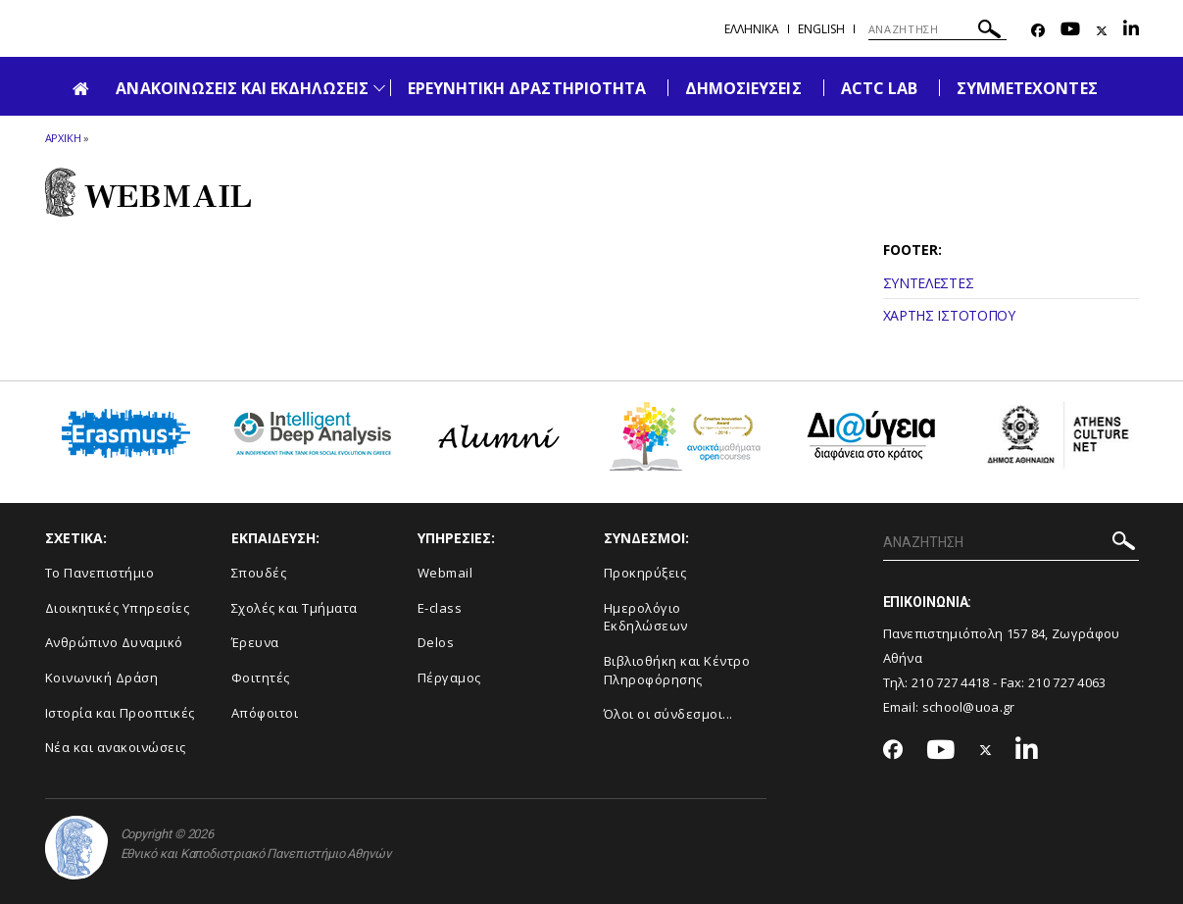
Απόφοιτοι (265, 713)
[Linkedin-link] (1131, 31)
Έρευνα (255, 642)
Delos (436, 642)
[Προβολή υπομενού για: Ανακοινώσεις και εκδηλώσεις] (379, 87)
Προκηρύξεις (645, 572)
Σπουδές (259, 572)
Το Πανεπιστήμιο (100, 572)
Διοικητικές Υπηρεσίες (117, 608)
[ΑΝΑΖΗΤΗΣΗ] (937, 29)
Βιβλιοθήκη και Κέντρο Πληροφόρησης (677, 670)
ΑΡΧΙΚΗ (63, 137)
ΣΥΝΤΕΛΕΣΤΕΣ (928, 283)
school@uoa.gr (968, 707)
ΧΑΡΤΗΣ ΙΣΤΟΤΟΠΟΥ (949, 315)
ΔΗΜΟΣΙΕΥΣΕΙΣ (743, 88)
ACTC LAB (879, 88)
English (821, 29)
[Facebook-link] (1038, 31)
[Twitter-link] (1102, 31)
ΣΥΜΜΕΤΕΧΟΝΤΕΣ (1027, 88)
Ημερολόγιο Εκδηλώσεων (646, 617)
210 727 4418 (951, 682)
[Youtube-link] (1070, 31)
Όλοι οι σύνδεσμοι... (668, 714)
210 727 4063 (1067, 682)
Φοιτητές (260, 677)
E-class (440, 608)
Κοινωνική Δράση (102, 677)
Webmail (445, 572)
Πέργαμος (449, 677)
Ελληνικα (751, 29)
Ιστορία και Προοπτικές (120, 713)
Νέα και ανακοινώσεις (115, 747)
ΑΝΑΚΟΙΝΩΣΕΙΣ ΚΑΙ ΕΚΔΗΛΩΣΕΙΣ (242, 88)
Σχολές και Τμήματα (294, 608)
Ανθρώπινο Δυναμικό (114, 642)
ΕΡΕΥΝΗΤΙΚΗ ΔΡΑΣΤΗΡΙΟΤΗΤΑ (527, 88)
